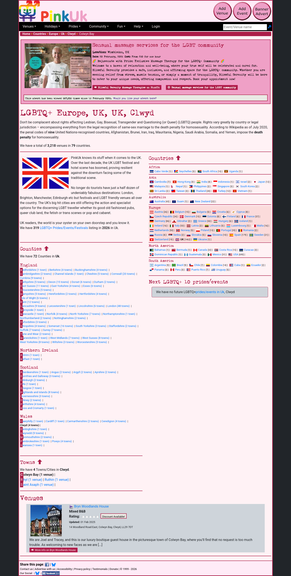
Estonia (209, 216)
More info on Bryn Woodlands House (53, 550)
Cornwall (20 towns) (123, 273)
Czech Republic (161, 216)
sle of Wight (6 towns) (34, 298)
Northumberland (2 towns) (35, 318)
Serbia (175, 234)
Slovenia (215, 234)
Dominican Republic (164, 254)
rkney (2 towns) (30, 400)
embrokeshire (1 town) (34, 441)
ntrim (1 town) (30, 355)
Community (97, 26)
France (248, 216)
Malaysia (157, 186)
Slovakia (194, 234)
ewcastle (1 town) (32, 314)
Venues (28, 26)
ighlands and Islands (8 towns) (39, 392)
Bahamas (158, 249)
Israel (241, 181)
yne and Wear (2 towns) (35, 334)
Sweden (256, 234)
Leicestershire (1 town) (62, 306)
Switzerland (159, 239)
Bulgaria (199, 211)
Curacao (246, 249)
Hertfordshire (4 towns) (93, 293)
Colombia (214, 265)
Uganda (231, 171)
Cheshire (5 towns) (97, 273)
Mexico (214, 254)
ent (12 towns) (30, 302)
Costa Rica (223, 249)
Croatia (219, 211)
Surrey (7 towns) (52, 330)
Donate (114, 569)
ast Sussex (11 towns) (34, 286)
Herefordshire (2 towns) (63, 293)
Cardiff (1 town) (55, 421)
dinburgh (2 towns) (32, 380)
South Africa (207, 171)
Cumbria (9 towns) (31, 278)
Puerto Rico (196, 269)
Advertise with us (45, 569)
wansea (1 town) (31, 445)
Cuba (235, 265)
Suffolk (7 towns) (30, 330)
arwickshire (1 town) (34, 338)
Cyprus (238, 211)
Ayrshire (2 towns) (105, 372)
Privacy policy (82, 569)
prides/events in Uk (210, 292)
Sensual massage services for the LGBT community (202, 87)
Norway (183, 230)
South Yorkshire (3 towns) (91, 326)
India (202, 181)
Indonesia (221, 181)
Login (156, 26)
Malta (258, 225)
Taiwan (178, 190)
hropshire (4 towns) (33, 326)
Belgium (177, 211)
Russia (156, 234)
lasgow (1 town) (31, 388)
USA (233, 254)
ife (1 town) (28, 384)
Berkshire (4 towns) (60, 269)
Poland (202, 230)
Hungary (221, 221)
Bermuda (179, 249)
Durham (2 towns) (104, 282)
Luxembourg (236, 225)
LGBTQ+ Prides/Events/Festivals (64, 228)
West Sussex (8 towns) (95, 337)
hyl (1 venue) (31, 479)
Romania (246, 230)
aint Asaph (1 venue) (37, 484)
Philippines (198, 186)
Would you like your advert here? (134, 98)
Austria (156, 211)
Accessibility (64, 569)
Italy (175, 225)
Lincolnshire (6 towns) (91, 306)
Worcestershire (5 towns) (92, 342)
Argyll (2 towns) (82, 372)
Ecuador (254, 265)
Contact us (26, 569)
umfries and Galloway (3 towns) (40, 376)
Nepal (177, 186)
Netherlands (159, 230)
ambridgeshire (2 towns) (36, 274)
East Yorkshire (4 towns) (66, 285)
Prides (73, 26)
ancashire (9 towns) (33, 306)
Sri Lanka (158, 190)
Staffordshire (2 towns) (122, 326)
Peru (175, 269)
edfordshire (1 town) (33, 270)
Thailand (198, 190)
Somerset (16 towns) (60, 326)
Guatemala (193, 254)
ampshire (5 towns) (33, 294)
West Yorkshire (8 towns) (35, 342)
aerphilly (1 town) (31, 421)
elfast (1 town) (30, 359)
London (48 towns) (118, 306)
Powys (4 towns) (62, 441)
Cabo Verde (159, 171)
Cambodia (158, 181)
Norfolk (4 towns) (57, 313)
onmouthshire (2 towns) (36, 437)
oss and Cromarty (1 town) (37, 408)
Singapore (221, 186)
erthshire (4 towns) (32, 404)
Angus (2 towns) (61, 372)
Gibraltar (179, 221)
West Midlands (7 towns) (64, 337)
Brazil (177, 265)
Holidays (51, 26)
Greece (200, 221)
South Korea (245, 186)
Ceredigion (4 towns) (114, 421)
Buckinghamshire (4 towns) (91, 269)
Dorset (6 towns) (81, 282)
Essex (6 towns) (92, 285)
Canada (200, 249)
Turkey (219, 190)
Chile (194, 265)
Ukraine (200, 239)
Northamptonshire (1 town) (119, 313)
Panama (157, 269)
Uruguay (218, 269)
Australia (157, 201)
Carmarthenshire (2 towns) (83, 421)
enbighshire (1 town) (33, 429)
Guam (178, 201)
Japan (259, 181)
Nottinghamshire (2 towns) (70, 318)
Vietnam (240, 190)
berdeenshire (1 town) (34, 372)
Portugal (223, 230)
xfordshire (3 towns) (33, 322)
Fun (120, 26)
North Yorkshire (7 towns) (85, 313)
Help (137, 26)
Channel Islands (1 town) (69, 273)
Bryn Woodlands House (91, 506)
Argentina (158, 265)
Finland (229, 216)
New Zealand (200, 201)
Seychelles (182, 171)
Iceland (241, 221)
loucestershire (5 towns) (36, 290)
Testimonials (99, 569)
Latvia (193, 225)
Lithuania (212, 225)
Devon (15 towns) (58, 282)
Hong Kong (182, 181)
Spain (235, 234)
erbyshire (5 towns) (33, 282)
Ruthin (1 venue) (57, 480)
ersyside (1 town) (32, 310)
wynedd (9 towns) (32, 433)
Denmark (187, 216)
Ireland (156, 225)
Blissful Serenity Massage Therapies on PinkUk (127, 87)
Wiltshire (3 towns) (63, 342)
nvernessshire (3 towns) (35, 396)
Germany (157, 221)
